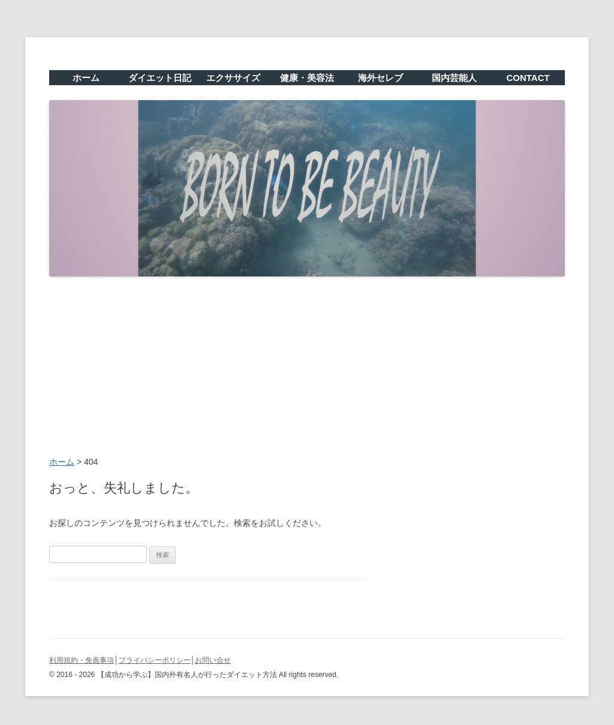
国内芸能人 (454, 78)
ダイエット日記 (159, 78)
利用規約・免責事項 (81, 660)
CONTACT (527, 78)
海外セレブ (380, 78)
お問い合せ (213, 660)
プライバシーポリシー (155, 660)
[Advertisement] (307, 368)
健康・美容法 (307, 78)
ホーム (86, 78)
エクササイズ (233, 78)
